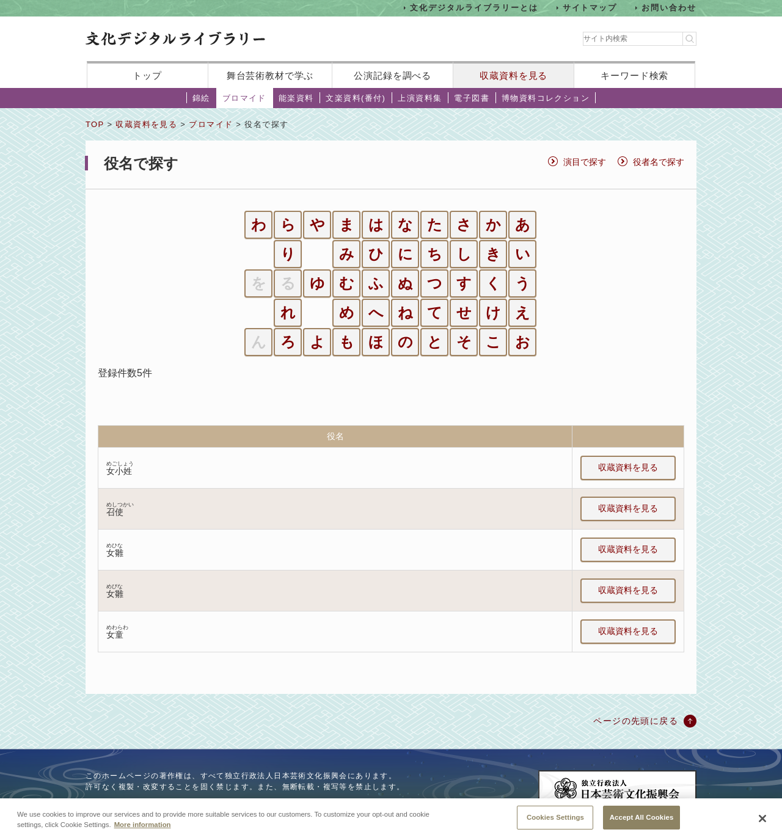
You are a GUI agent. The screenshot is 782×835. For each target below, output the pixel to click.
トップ (147, 75)
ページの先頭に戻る (635, 721)
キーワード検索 (634, 75)
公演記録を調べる (392, 75)
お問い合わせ (668, 7)
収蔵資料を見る (513, 75)
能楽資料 (296, 98)
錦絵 (201, 98)
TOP (95, 124)
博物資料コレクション (546, 98)
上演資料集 (420, 98)
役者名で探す (658, 162)
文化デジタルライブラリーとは (474, 7)
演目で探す (584, 162)
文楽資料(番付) (356, 98)
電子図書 (471, 98)
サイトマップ (590, 7)
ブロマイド (244, 98)
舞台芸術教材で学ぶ (270, 75)
